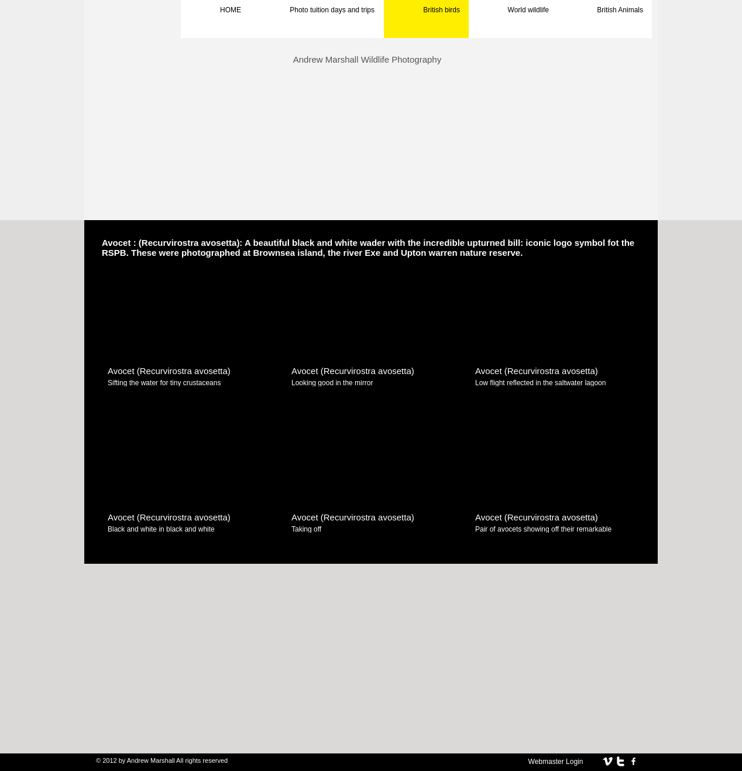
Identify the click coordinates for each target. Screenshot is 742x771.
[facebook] (633, 761)
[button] (189, 334)
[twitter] (621, 761)
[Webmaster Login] (555, 761)
